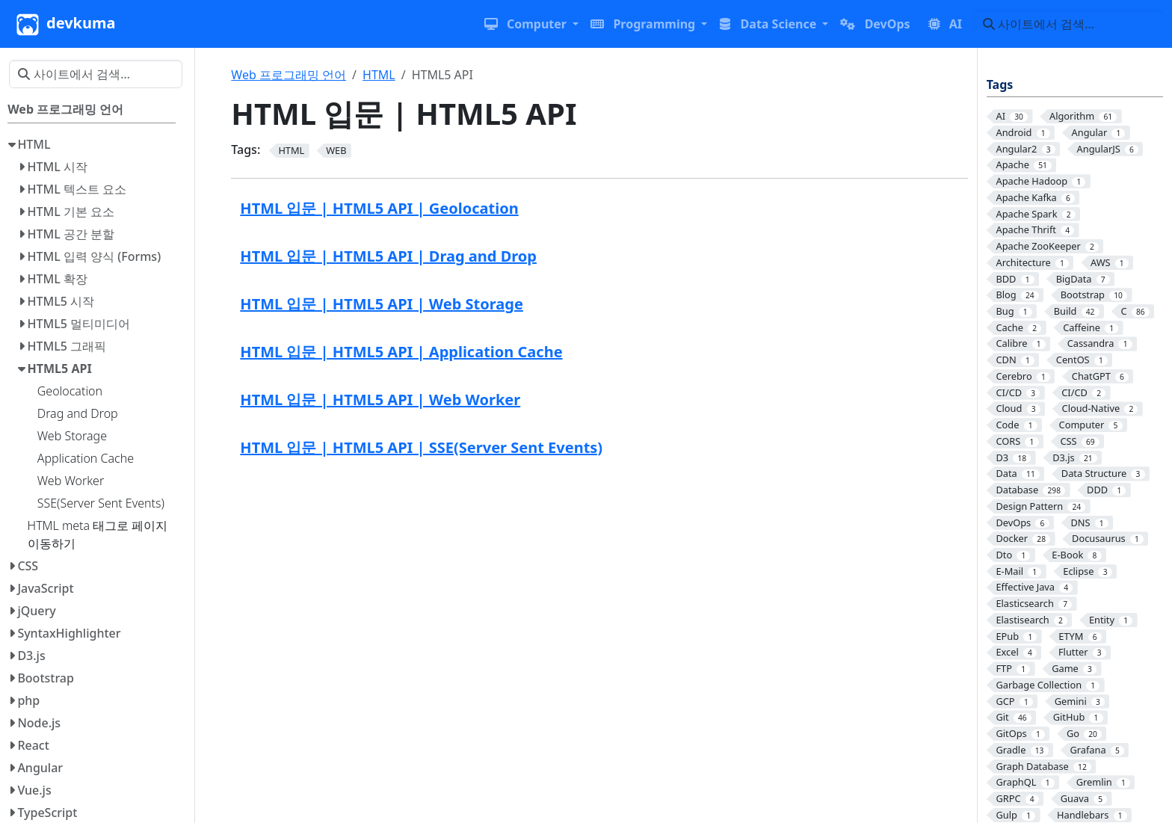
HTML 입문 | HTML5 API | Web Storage (381, 304)
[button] (531, 24)
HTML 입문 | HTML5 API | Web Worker (380, 399)
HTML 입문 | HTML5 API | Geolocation (379, 208)
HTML (379, 75)
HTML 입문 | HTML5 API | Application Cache (401, 352)
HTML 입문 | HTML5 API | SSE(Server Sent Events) (421, 447)
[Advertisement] (599, 582)
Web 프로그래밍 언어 (288, 75)
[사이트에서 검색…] (1068, 23)
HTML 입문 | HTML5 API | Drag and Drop (388, 256)
